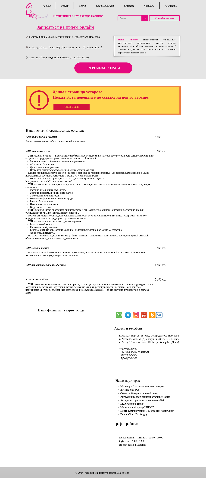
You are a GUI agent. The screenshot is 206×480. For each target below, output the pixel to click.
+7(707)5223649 (128, 348)
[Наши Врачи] (71, 107)
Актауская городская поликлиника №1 (142, 400)
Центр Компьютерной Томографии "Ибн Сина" (147, 410)
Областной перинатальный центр (139, 393)
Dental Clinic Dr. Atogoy (133, 414)
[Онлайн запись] (164, 18)
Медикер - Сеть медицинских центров (142, 386)
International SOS (130, 389)
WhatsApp (144, 351)
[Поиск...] (127, 18)
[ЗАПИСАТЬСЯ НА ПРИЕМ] (103, 67)
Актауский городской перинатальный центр (145, 396)
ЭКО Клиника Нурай (132, 403)
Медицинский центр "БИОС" (137, 407)
